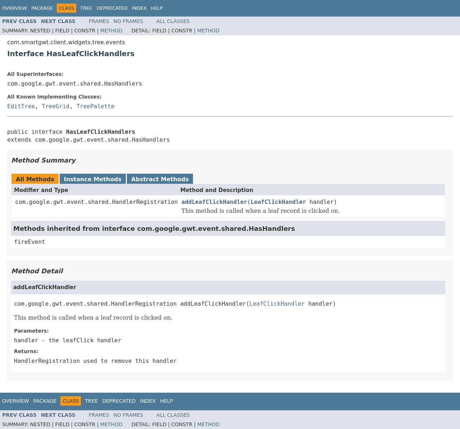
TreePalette (96, 106)
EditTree (21, 106)
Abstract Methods (160, 179)
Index (139, 8)
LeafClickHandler (278, 201)
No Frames (128, 21)
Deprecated (112, 8)
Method (111, 30)
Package (42, 8)
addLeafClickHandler (214, 201)
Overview (14, 8)
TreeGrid (55, 106)
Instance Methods (92, 179)
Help (157, 8)
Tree (86, 8)
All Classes (173, 21)
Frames (99, 21)
